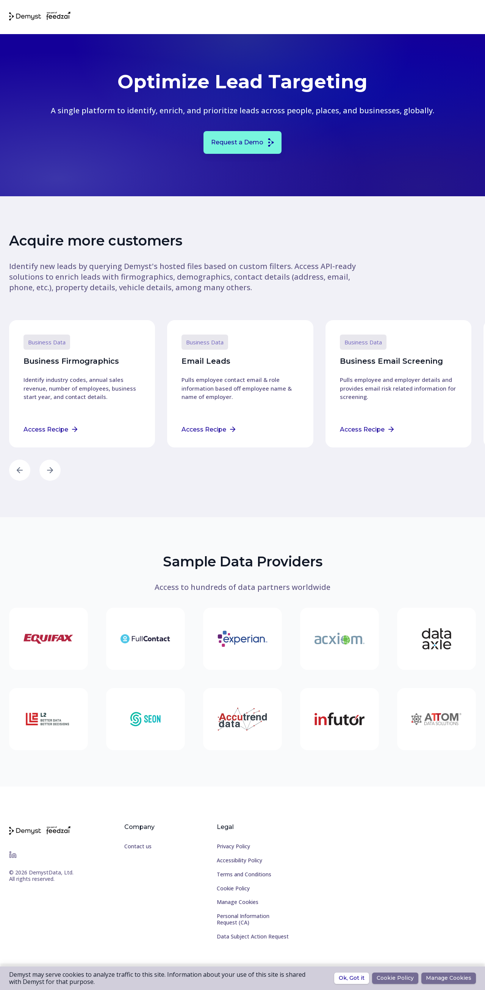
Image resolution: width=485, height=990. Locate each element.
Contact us (138, 846)
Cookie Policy (233, 888)
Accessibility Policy (239, 860)
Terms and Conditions (244, 874)
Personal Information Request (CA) (243, 919)
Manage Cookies (237, 902)
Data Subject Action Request (253, 937)
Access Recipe (50, 429)
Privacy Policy (233, 846)
